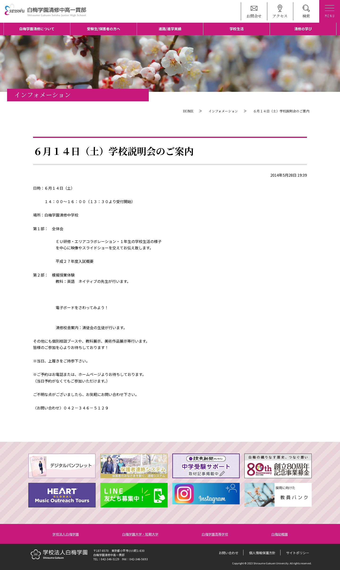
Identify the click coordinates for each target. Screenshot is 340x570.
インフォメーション (223, 111)
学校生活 (237, 28)
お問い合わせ (228, 552)
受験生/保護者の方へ (103, 28)
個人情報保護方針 (262, 552)
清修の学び (303, 28)
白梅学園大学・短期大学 (140, 534)
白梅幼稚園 (279, 534)
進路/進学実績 (170, 28)
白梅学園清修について (37, 28)
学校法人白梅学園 (65, 534)
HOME (188, 111)
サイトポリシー (297, 552)
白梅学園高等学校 (215, 534)
